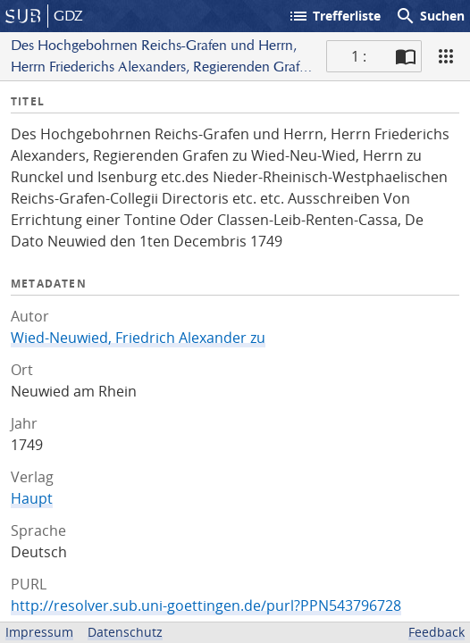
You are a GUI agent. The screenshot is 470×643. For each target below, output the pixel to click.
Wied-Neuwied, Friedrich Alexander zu (138, 337)
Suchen (430, 16)
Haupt (32, 498)
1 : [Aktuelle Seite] (358, 56)
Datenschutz (125, 631)
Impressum (39, 631)
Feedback (436, 631)
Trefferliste (334, 16)
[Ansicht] (446, 56)
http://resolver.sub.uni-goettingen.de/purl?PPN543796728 (206, 605)
